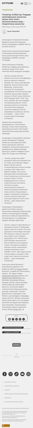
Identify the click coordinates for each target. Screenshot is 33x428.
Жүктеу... (16, 340)
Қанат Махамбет (13, 31)
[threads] (28, 369)
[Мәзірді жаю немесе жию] (30, 3)
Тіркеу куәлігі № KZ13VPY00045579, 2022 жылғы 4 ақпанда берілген (13, 412)
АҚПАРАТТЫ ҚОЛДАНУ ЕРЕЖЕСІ (14, 397)
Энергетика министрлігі (12, 278)
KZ (26, 3)
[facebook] (4, 369)
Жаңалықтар (7, 10)
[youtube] (22, 369)
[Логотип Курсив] (7, 3)
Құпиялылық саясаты (12, 381)
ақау (19, 269)
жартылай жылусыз (10, 276)
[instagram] (10, 369)
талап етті (17, 309)
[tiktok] (16, 369)
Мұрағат (7, 385)
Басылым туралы (10, 377)
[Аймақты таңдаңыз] (22, 3)
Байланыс (8, 393)
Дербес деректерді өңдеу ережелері (16, 389)
